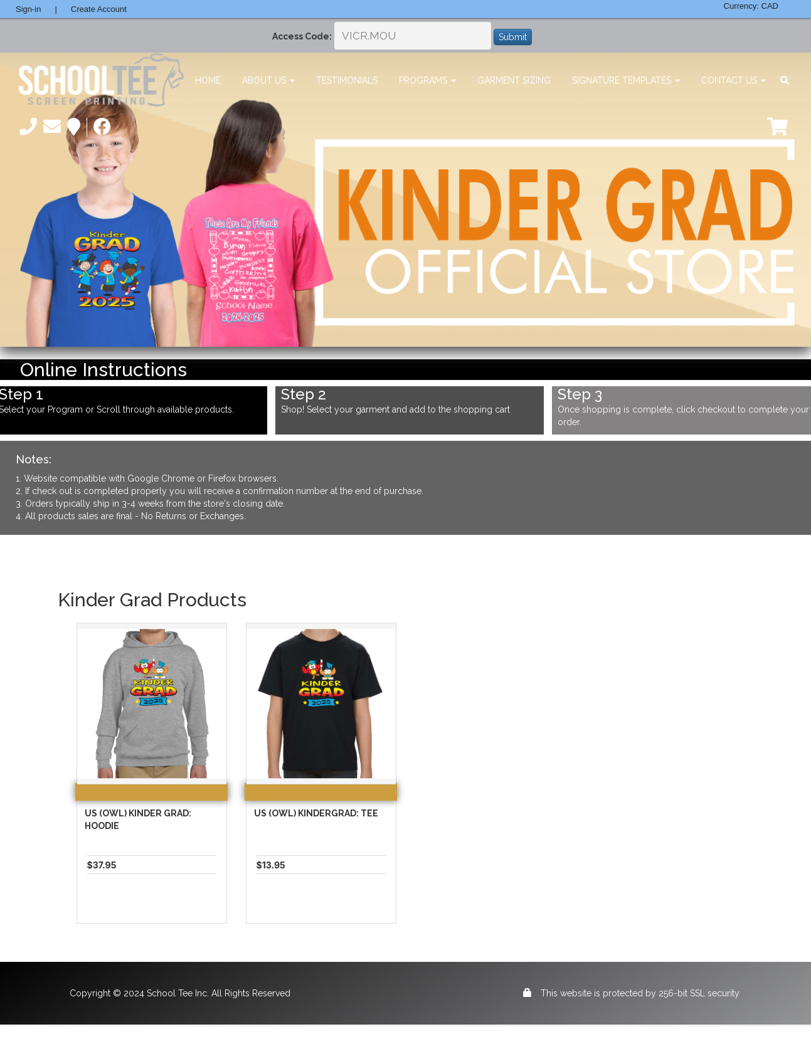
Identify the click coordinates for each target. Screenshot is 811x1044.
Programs (427, 80)
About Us (268, 80)
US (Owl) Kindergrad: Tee (316, 813)
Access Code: (302, 36)
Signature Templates (626, 80)
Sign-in (28, 9)
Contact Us (733, 80)
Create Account (99, 9)
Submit (513, 37)
